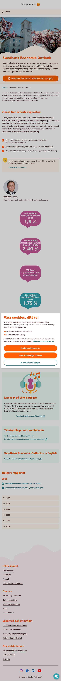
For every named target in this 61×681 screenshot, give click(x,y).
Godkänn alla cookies (30, 348)
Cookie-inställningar (30, 362)
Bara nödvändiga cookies (30, 355)
